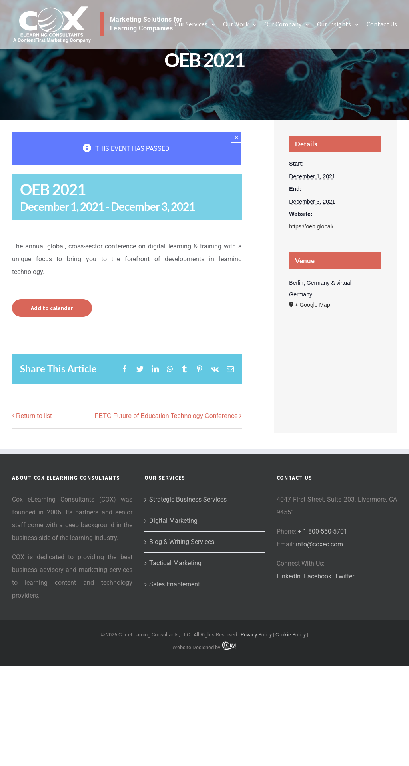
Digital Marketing (173, 520)
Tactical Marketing (175, 563)
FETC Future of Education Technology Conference (166, 415)
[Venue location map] (335, 352)
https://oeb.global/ (311, 226)
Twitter (344, 576)
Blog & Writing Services (181, 542)
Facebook (317, 576)
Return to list (34, 415)
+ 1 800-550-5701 (322, 531)
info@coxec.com (319, 544)
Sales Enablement (174, 584)
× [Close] (236, 137)
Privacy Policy (256, 635)
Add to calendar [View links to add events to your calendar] (52, 308)
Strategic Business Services (188, 499)
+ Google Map (312, 305)
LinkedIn (289, 576)
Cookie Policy (290, 635)
